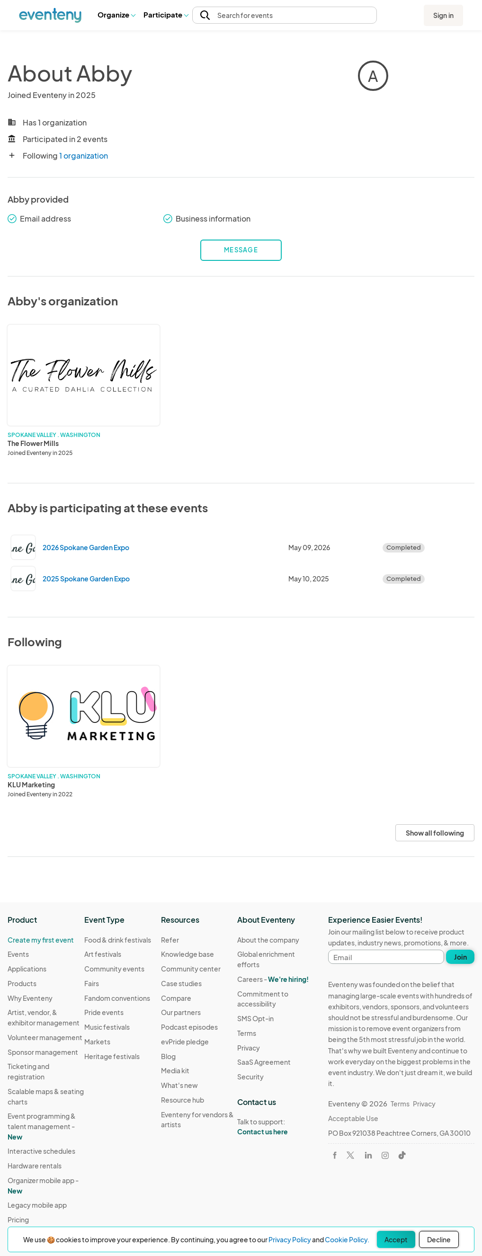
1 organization (83, 155)
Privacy (248, 1047)
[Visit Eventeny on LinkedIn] (368, 1155)
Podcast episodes (189, 1027)
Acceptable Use (353, 1118)
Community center (191, 968)
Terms (246, 1033)
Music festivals (107, 1027)
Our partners (181, 1012)
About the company (268, 939)
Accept (396, 1239)
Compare (176, 998)
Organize (116, 14)
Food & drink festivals (117, 939)
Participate (165, 14)
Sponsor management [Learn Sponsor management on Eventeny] (43, 1052)
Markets (97, 1041)
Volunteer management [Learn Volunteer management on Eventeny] (45, 1037)
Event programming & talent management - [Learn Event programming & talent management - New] (42, 1126)
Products (22, 983)
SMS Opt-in (255, 1018)
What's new (179, 1085)
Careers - (273, 979)
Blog (168, 1056)
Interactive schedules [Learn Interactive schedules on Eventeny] (41, 1151)
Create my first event (41, 939)
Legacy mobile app (37, 1205)
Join (460, 957)
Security (250, 1076)
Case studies (181, 983)
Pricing (18, 1219)
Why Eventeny (30, 998)
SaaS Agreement (264, 1062)
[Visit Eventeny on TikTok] (402, 1155)
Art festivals (102, 954)
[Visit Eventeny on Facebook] (334, 1155)
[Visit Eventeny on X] (350, 1155)
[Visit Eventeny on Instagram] (385, 1155)
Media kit (175, 1070)
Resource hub (182, 1100)
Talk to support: (275, 1126)
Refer (170, 939)
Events (18, 954)
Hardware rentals (35, 1165)
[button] (116, 15)
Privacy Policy (289, 1239)
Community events (114, 968)
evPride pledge (185, 1041)
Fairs (91, 983)
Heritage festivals (112, 1056)
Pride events (104, 1012)
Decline (439, 1239)
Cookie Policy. (347, 1239)
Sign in (443, 15)
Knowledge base (187, 954)
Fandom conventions (117, 998)
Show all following (435, 832)
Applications (27, 968)
